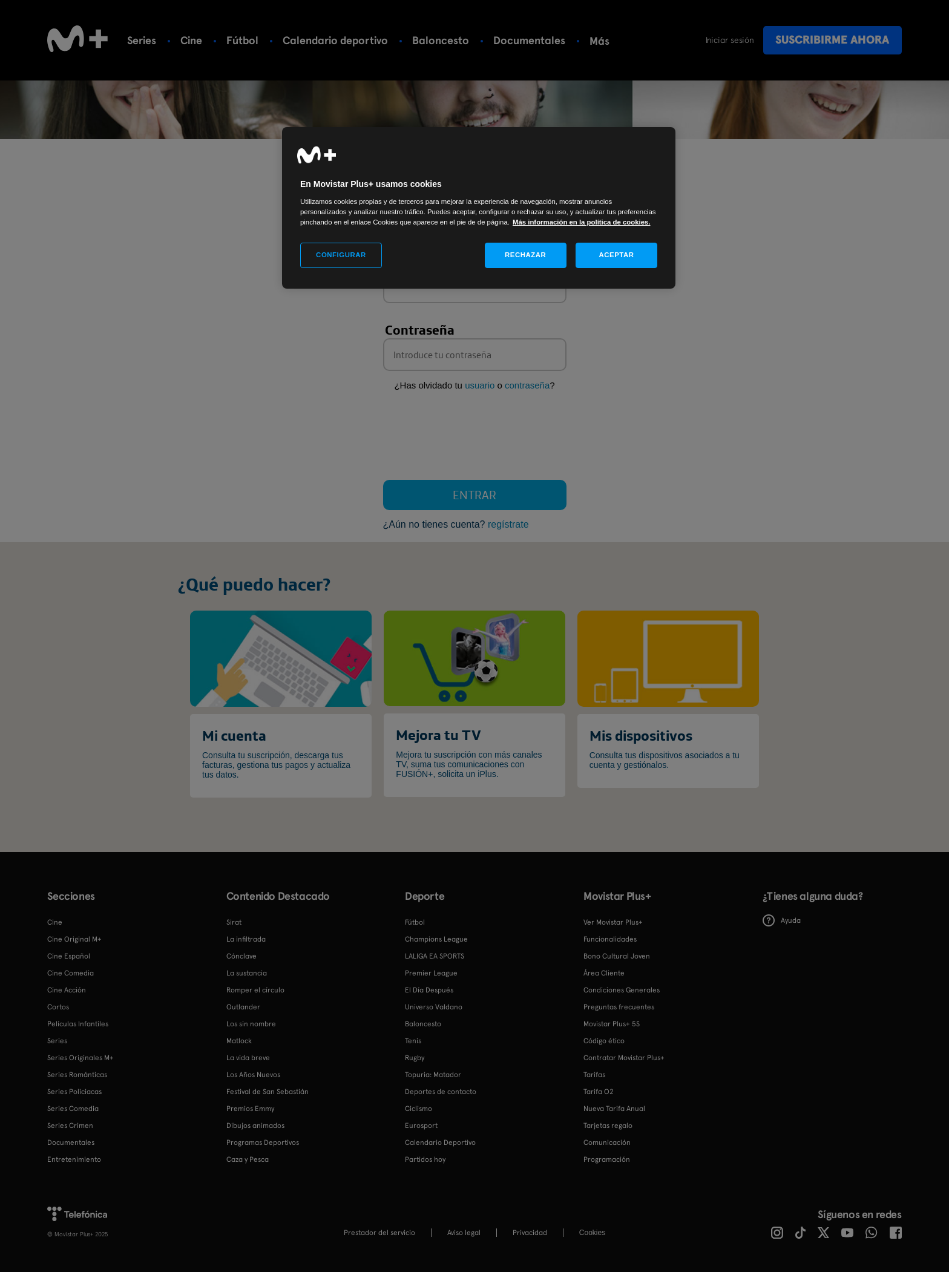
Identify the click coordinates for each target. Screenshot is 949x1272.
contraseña (527, 385)
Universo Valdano (433, 1007)
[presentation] (475, 438)
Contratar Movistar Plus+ (624, 1058)
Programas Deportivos (262, 1142)
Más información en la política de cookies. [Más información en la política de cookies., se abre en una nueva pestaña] (582, 222)
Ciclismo (418, 1108)
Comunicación (607, 1142)
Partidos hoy (425, 1159)
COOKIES (592, 1232)
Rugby (414, 1058)
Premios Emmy (250, 1108)
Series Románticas (77, 1074)
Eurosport (421, 1125)
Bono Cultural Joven (616, 956)
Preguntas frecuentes (618, 1007)
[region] (478, 208)
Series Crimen (70, 1125)
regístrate (508, 524)
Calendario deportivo (335, 40)
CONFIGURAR (341, 254)
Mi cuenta (234, 735)
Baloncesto (440, 40)
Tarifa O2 (598, 1091)
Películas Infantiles (77, 1024)
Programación (606, 1159)
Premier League (431, 973)
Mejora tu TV (438, 735)
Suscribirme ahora (832, 40)
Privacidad (530, 1232)
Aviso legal (464, 1232)
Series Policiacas (74, 1091)
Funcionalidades (610, 939)
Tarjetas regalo (607, 1125)
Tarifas (594, 1074)
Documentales (529, 40)
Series (141, 40)
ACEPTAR (616, 254)
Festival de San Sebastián (267, 1091)
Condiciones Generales (621, 990)
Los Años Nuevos (253, 1074)
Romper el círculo (255, 990)
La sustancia (246, 973)
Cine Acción (66, 990)
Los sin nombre (251, 1024)
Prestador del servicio (379, 1232)
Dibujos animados (255, 1125)
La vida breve (248, 1058)
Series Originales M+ (80, 1058)
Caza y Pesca (247, 1159)
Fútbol (242, 40)
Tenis (601, 40)
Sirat (233, 922)
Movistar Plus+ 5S (611, 1024)
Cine (191, 40)
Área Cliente (604, 973)
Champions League (436, 939)
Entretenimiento (74, 1159)
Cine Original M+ (74, 939)
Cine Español (68, 956)
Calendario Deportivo (440, 1142)
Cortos (58, 1007)
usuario (479, 385)
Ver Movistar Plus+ (613, 922)
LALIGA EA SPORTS (434, 956)
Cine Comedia (70, 973)
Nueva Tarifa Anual (614, 1108)
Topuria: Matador (433, 1074)
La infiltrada (246, 939)
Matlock (239, 1041)
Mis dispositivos (640, 735)
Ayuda (782, 920)
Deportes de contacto (440, 1091)
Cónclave (241, 956)
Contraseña (420, 329)
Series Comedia (73, 1108)
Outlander (243, 1007)
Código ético (604, 1041)
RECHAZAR (525, 254)
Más (648, 40)
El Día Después (429, 990)
